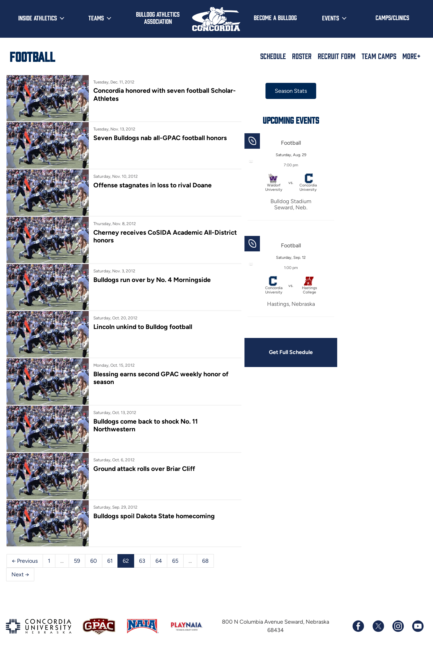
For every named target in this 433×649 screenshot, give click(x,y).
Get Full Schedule (287, 352)
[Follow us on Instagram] (398, 618)
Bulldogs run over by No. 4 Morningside (151, 276)
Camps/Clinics (392, 17)
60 (93, 552)
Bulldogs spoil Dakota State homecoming (153, 509)
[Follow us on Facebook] (358, 618)
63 (142, 552)
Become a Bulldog (275, 17)
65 (175, 552)
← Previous (25, 552)
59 (77, 552)
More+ (411, 56)
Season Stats (287, 91)
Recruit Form (336, 56)
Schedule (273, 56)
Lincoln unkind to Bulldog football (141, 323)
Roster (302, 56)
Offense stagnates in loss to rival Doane (151, 183)
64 (158, 552)
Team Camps (379, 56)
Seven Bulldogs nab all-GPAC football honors (159, 137)
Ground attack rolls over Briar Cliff (143, 462)
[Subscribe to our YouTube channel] (417, 618)
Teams (96, 18)
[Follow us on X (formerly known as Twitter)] (378, 618)
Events (330, 18)
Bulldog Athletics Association (158, 17)
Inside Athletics (37, 18)
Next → (20, 566)
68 (205, 552)
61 (109, 552)
